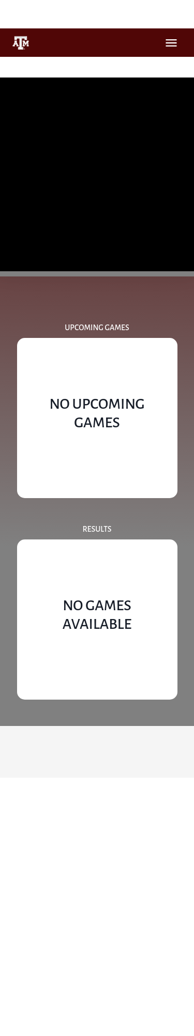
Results (96, 529)
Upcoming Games (97, 327)
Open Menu (171, 43)
